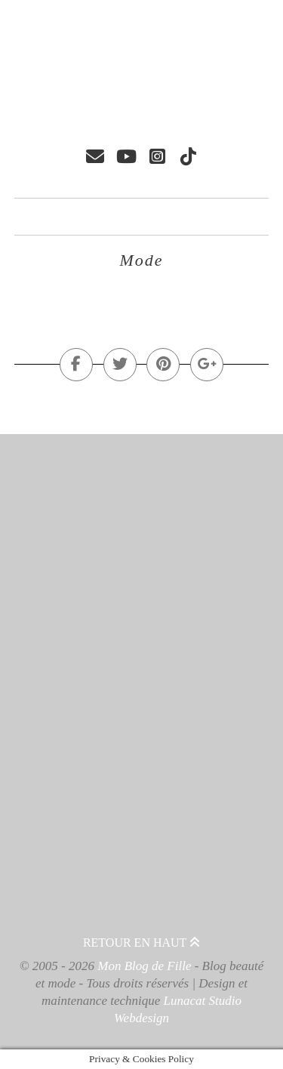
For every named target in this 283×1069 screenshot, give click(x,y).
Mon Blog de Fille (144, 966)
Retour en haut (141, 942)
